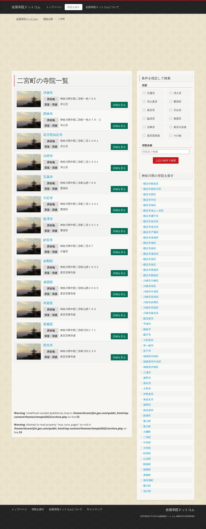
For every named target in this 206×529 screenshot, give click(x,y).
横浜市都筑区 (151, 275)
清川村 (147, 491)
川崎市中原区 (151, 291)
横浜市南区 (149, 205)
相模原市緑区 (151, 356)
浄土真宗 (152, 101)
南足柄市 (148, 410)
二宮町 (147, 437)
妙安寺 (48, 240)
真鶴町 (147, 475)
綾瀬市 (147, 415)
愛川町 (147, 485)
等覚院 (48, 303)
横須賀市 (148, 318)
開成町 (147, 464)
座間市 (147, 404)
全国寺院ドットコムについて (102, 7)
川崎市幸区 (149, 286)
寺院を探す (73, 7)
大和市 (147, 388)
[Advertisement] (103, 46)
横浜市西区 (149, 194)
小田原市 (148, 340)
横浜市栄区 (149, 259)
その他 (177, 135)
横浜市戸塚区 (151, 232)
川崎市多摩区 (151, 302)
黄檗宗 (177, 118)
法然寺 (48, 156)
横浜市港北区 (151, 227)
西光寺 (48, 345)
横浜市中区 (149, 200)
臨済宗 (151, 118)
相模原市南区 (151, 367)
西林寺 (48, 113)
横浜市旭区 (149, 243)
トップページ (53, 7)
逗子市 (147, 351)
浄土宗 (177, 93)
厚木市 (147, 383)
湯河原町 (148, 480)
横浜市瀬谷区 (151, 254)
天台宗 (177, 110)
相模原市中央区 (152, 361)
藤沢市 (147, 334)
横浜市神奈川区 (152, 189)
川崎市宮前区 (151, 307)
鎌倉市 (147, 329)
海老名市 (148, 399)
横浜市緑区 (149, 248)
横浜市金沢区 (151, 221)
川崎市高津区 (151, 297)
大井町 (147, 448)
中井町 (147, 442)
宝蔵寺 (48, 177)
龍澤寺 (48, 219)
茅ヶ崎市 (148, 345)
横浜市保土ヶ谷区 (153, 210)
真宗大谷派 (180, 127)
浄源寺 (48, 92)
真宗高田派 (153, 135)
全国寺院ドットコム (26, 7)
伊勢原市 (148, 394)
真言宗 (151, 110)
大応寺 (48, 198)
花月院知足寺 (52, 134)
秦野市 (147, 377)
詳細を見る (119, 105)
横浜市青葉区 (151, 270)
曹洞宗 (177, 101)
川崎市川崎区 (151, 280)
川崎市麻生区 (151, 313)
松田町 (147, 453)
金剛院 (48, 261)
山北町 (147, 458)
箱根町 (147, 469)
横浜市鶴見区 (151, 183)
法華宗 (151, 127)
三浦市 (147, 372)
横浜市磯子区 (151, 216)
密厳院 (48, 324)
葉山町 (147, 421)
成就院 (48, 282)
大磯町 (147, 431)
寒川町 (147, 426)
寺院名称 (147, 145)
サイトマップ (94, 509)
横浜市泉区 (149, 264)
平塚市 (147, 324)
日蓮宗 (151, 93)
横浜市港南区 (151, 237)
